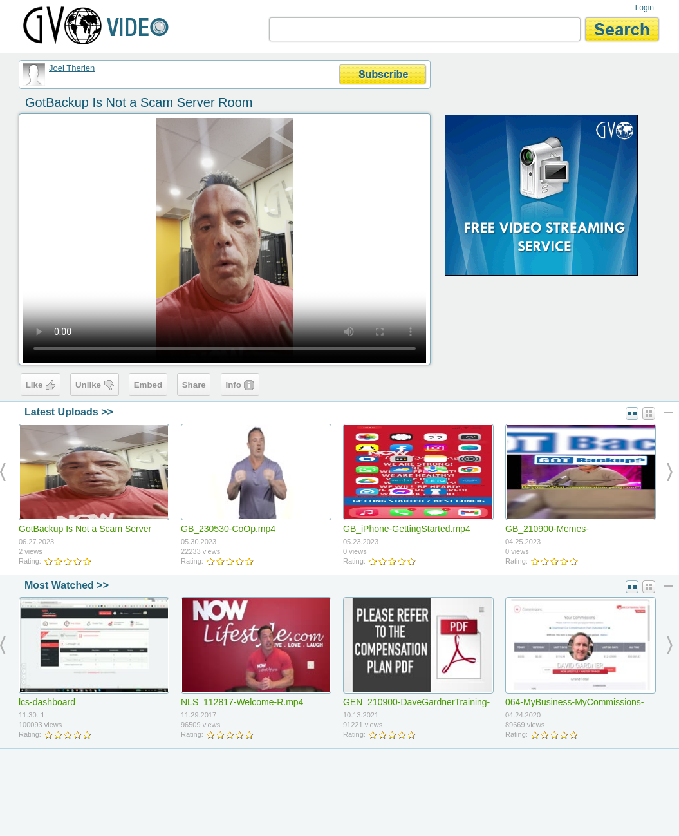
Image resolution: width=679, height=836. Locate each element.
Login (644, 7)
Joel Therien (72, 68)
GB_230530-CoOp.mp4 (228, 529)
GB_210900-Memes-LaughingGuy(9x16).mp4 (554, 534)
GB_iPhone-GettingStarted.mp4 (406, 529)
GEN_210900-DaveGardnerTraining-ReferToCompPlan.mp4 (416, 707)
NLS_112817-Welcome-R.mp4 (242, 702)
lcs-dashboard (47, 702)
